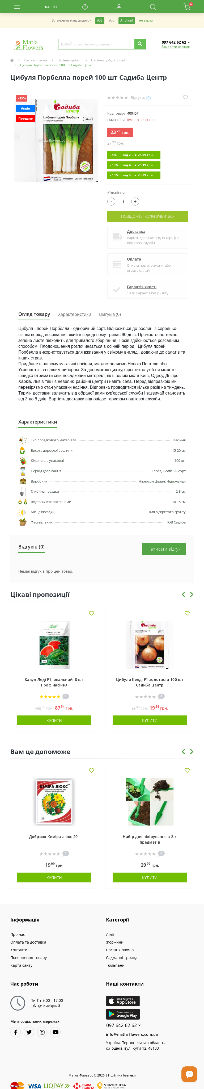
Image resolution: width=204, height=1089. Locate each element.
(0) (148, 97)
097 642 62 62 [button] (123, 1025)
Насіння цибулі (69, 60)
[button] (119, 6)
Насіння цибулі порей (108, 60)
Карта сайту (21, 965)
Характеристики (74, 314)
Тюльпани (115, 965)
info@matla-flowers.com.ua (132, 1034)
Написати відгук (164, 549)
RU (55, 7)
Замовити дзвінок (176, 46)
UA (47, 7)
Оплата (134, 259)
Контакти (18, 949)
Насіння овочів (36, 60)
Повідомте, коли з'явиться (148, 216)
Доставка (136, 231)
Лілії (110, 934)
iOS (100, 20)
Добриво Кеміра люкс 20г (54, 836)
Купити (54, 720)
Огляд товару (34, 314)
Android (126, 20)
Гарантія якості (141, 286)
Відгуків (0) (110, 314)
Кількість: (116, 192)
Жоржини (115, 942)
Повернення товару (28, 957)
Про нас (17, 934)
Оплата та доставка (28, 942)
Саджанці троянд (121, 957)
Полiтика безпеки (122, 1075)
